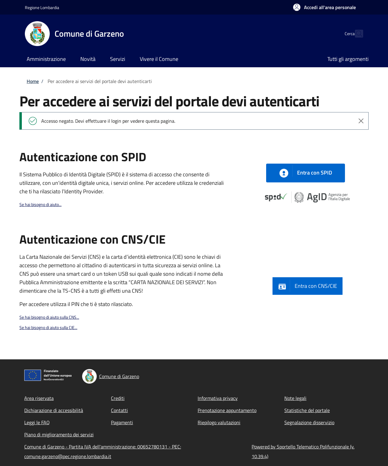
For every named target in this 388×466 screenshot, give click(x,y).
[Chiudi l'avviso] (361, 121)
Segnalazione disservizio (309, 422)
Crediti (118, 398)
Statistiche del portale (307, 410)
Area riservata (39, 398)
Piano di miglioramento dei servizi (59, 434)
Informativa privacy (218, 398)
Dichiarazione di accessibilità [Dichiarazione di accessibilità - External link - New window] (53, 410)
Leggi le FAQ (37, 422)
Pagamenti (122, 422)
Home (33, 81)
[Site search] (356, 33)
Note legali (295, 398)
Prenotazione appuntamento (227, 410)
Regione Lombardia (42, 7)
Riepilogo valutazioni (219, 422)
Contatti (119, 410)
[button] (324, 7)
